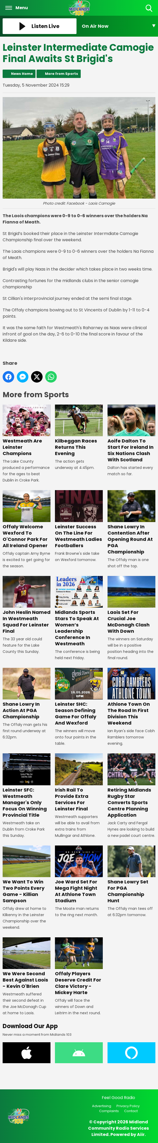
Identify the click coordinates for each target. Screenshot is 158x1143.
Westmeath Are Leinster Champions (26, 431)
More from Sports (61, 73)
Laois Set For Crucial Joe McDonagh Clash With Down (131, 605)
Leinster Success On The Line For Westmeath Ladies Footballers (79, 519)
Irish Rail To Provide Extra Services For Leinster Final (79, 783)
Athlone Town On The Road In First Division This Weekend (131, 697)
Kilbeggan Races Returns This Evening (79, 431)
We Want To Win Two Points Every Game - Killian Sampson (26, 874)
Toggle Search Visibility (149, 8)
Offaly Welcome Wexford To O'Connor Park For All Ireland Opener (26, 519)
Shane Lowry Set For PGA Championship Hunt (131, 874)
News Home (22, 73)
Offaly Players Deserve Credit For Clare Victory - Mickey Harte (79, 966)
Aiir (141, 1134)
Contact (131, 1110)
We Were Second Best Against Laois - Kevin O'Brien (26, 963)
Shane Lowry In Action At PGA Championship (26, 694)
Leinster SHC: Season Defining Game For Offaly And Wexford (79, 697)
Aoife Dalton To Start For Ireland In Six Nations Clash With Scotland (131, 434)
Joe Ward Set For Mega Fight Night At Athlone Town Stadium (79, 874)
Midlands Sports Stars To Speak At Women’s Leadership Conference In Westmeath (79, 611)
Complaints (109, 1110)
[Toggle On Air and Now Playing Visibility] (119, 26)
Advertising (101, 1105)
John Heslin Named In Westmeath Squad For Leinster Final (26, 605)
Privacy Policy (128, 1105)
